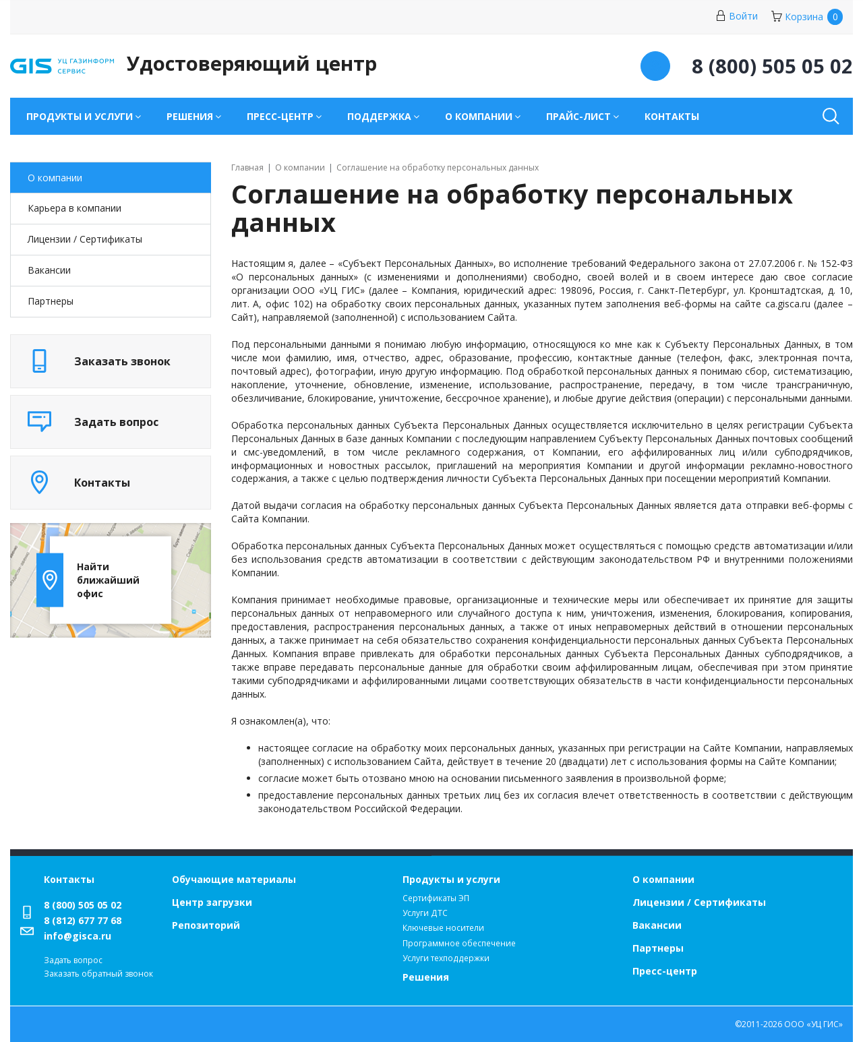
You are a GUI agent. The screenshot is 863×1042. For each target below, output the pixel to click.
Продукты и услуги (451, 879)
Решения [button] (190, 116)
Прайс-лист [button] (578, 116)
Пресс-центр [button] (280, 116)
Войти (736, 15)
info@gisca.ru (77, 935)
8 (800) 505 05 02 (82, 904)
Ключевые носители (443, 927)
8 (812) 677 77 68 (82, 920)
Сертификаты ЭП (436, 898)
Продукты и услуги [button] (79, 116)
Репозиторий (206, 925)
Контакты (672, 116)
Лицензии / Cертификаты (85, 239)
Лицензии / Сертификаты (699, 902)
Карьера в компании (74, 208)
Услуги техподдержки (446, 958)
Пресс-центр (664, 970)
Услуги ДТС (425, 913)
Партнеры (50, 301)
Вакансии (49, 270)
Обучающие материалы (234, 879)
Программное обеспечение (459, 943)
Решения (426, 977)
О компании (55, 177)
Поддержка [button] (379, 116)
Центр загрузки (212, 902)
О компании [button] (478, 116)
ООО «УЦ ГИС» (813, 1024)
